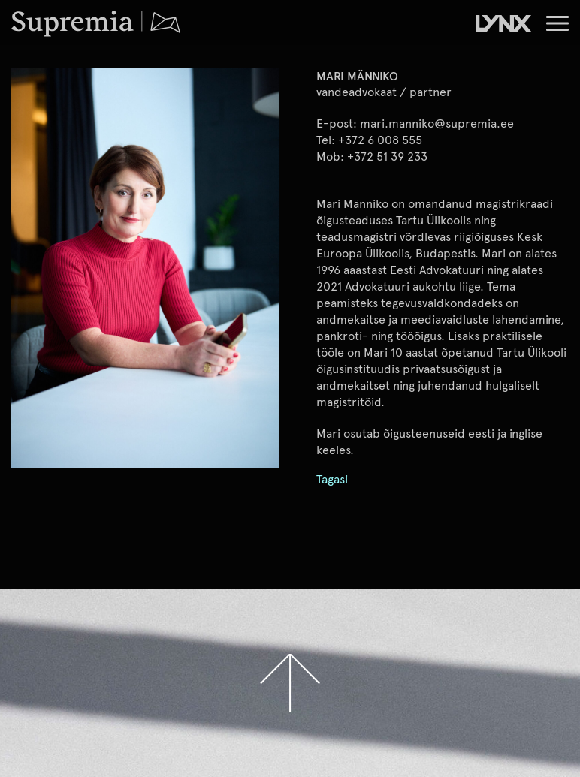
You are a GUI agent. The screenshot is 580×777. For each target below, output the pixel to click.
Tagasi (332, 479)
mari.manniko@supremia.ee (437, 122)
